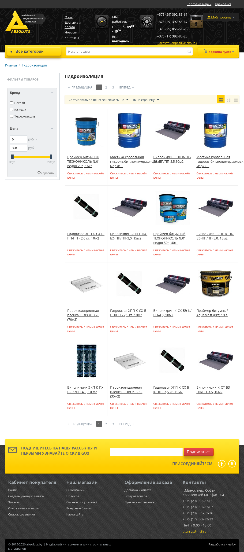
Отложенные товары (23, 508)
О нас (69, 17)
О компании (75, 490)
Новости (71, 32)
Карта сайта (74, 514)
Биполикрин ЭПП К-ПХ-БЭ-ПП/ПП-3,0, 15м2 (215, 236)
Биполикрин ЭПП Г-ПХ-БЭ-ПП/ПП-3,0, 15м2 (128, 236)
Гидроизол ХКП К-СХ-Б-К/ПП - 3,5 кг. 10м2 (171, 389)
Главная (11, 65)
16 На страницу (145, 100)
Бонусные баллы (78, 508)
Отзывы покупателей (81, 502)
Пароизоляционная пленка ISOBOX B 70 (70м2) (83, 315)
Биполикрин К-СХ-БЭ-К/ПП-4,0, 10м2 (172, 312)
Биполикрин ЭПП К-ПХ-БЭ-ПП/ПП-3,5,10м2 (172, 159)
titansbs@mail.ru (194, 531)
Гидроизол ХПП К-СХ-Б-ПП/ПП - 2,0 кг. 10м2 (86, 236)
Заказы (13, 502)
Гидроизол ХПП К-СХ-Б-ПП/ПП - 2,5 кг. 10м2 (128, 312)
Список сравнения (21, 514)
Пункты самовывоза (139, 502)
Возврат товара (135, 496)
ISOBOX (18, 109)
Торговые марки (199, 4)
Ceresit (17, 103)
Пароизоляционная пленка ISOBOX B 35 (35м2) (126, 391)
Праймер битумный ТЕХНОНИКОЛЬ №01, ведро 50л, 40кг (170, 238)
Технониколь (22, 116)
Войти (12, 490)
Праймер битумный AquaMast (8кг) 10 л (212, 312)
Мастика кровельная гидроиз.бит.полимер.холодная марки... (135, 161)
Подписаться (198, 451)
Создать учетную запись (26, 496)
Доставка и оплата (73, 24)
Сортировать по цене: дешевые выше (98, 100)
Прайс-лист (223, 4)
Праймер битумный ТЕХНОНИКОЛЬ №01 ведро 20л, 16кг (83, 161)
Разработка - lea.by (222, 544)
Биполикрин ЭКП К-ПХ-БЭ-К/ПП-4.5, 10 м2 (86, 389)
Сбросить (47, 173)
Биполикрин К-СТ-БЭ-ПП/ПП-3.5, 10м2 (213, 389)
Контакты (72, 38)
